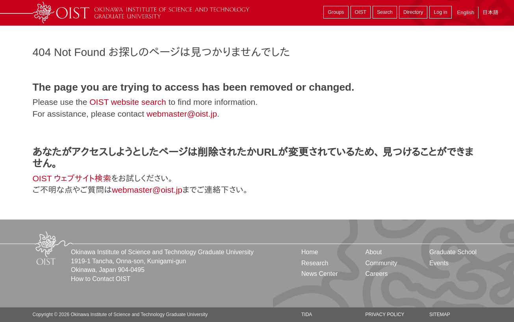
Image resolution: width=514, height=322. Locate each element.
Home (309, 252)
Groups (336, 12)
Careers (376, 273)
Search (385, 12)
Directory (413, 12)
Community (381, 263)
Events (439, 263)
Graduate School (453, 252)
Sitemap (439, 314)
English (465, 12)
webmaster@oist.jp (182, 113)
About (373, 252)
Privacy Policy (384, 314)
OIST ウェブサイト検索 (72, 178)
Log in (440, 12)
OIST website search (127, 101)
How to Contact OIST (100, 278)
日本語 (490, 12)
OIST (360, 12)
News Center (319, 273)
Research (314, 263)
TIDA (306, 314)
